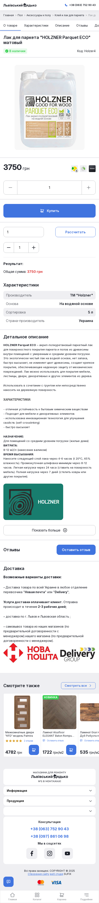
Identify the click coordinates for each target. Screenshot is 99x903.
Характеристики (36, 25)
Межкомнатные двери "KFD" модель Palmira (19, 734)
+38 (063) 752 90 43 (82, 5)
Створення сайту (38, 874)
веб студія (56, 874)
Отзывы (82, 25)
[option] (49, 107)
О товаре (10, 25)
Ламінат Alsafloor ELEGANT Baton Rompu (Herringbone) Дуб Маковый (57, 734)
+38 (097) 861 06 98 (50, 836)
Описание (62, 25)
